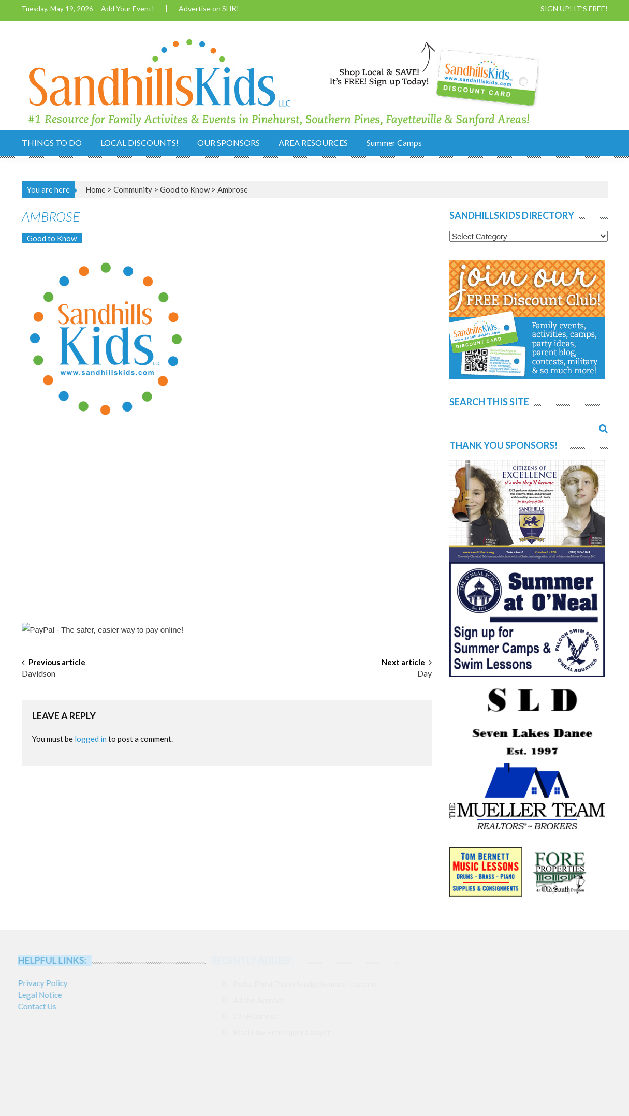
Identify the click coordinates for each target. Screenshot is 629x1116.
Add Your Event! (127, 8)
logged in (91, 738)
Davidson (38, 674)
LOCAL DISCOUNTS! (139, 143)
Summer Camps (394, 143)
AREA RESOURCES (313, 143)
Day (424, 674)
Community (132, 189)
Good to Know (185, 189)
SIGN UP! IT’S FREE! (574, 8)
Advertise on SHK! (209, 8)
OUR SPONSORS (228, 143)
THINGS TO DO (52, 143)
